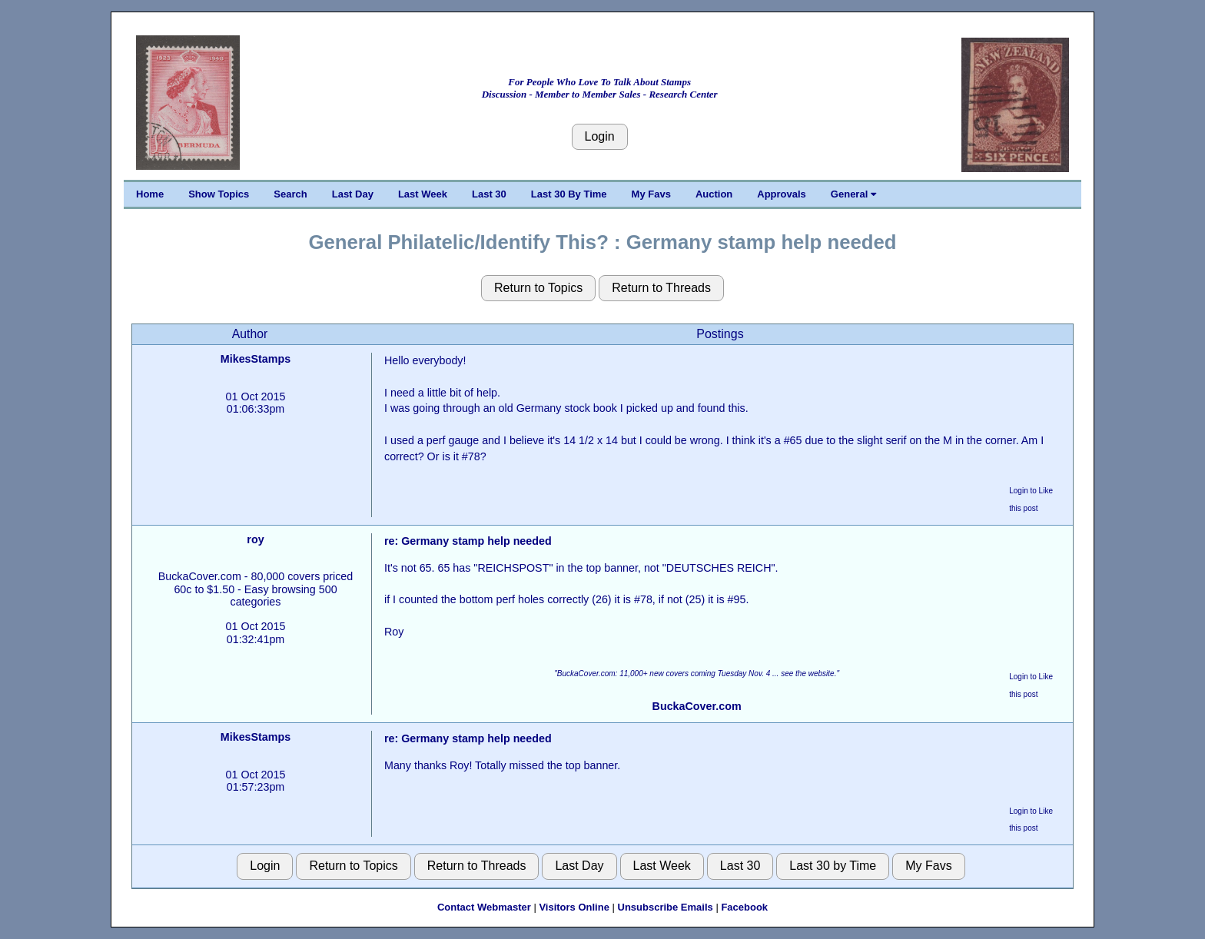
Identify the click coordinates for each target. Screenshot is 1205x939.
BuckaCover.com (697, 706)
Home (150, 194)
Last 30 (489, 194)
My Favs (651, 194)
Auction (713, 194)
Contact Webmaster (484, 907)
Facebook (744, 907)
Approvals (781, 194)
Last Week (422, 194)
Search (290, 194)
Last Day (352, 194)
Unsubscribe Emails (665, 907)
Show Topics (218, 194)
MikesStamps (255, 359)
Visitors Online (574, 907)
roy (255, 539)
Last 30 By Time (569, 194)
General (853, 194)
